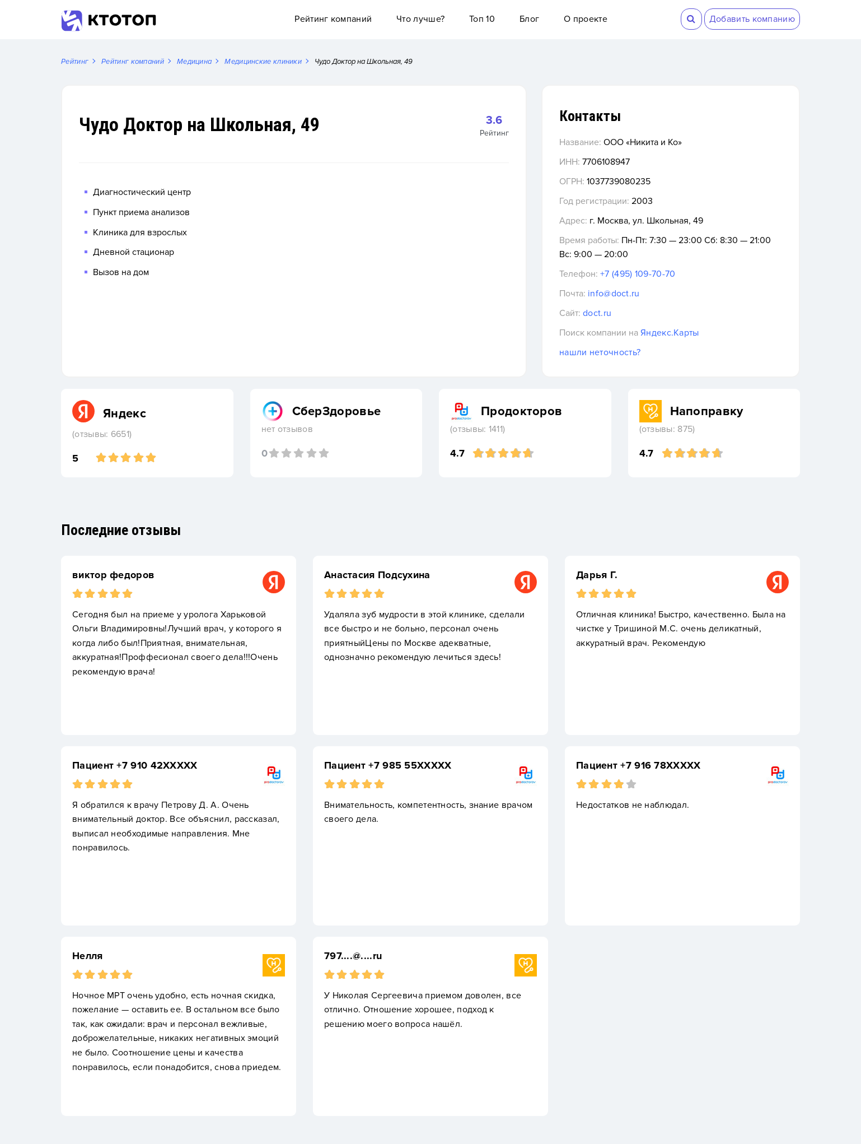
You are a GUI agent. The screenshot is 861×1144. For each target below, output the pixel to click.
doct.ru (597, 313)
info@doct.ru (614, 293)
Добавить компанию (752, 19)
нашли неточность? (599, 352)
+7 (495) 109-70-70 (637, 274)
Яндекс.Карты (669, 332)
